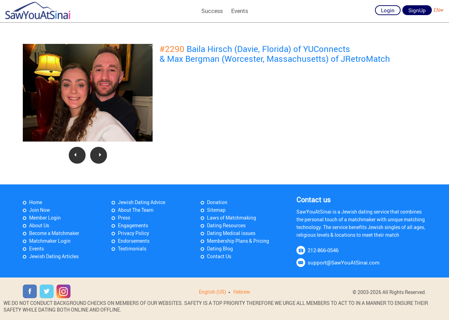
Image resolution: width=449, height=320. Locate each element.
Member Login (45, 217)
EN (439, 10)
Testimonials (132, 248)
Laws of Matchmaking (231, 217)
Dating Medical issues (231, 233)
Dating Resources (226, 225)
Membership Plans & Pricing (238, 240)
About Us (39, 225)
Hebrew (241, 291)
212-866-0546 (323, 250)
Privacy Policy (133, 233)
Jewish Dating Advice (141, 202)
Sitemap (216, 210)
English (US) (212, 291)
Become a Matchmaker (54, 233)
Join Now (39, 210)
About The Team (135, 210)
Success (212, 11)
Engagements (133, 225)
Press (124, 217)
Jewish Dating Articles (54, 256)
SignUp (417, 10)
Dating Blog (220, 248)
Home (35, 202)
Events (239, 11)
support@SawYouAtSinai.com (344, 262)
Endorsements (133, 240)
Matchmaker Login (50, 240)
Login (388, 10)
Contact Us (219, 256)
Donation (217, 202)
